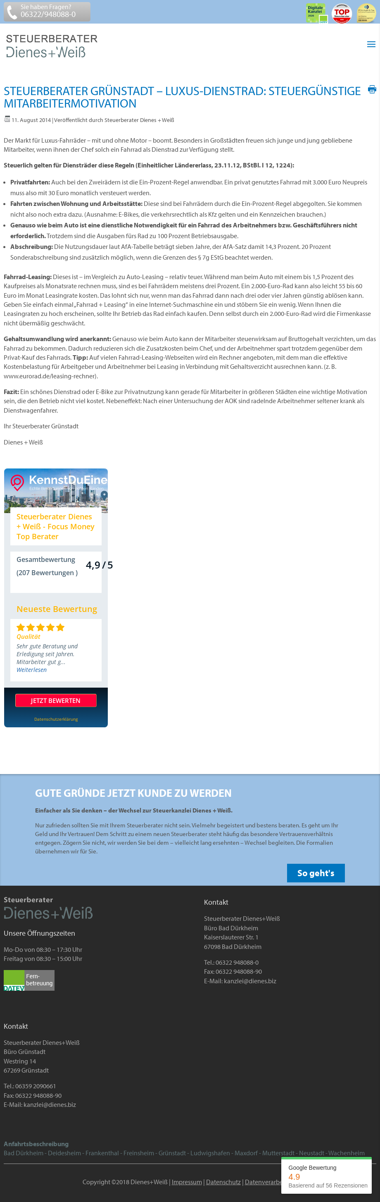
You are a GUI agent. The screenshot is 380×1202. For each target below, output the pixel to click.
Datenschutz (223, 1182)
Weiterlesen (32, 670)
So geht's (316, 873)
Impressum (187, 1182)
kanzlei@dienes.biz (250, 981)
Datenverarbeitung (271, 1182)
